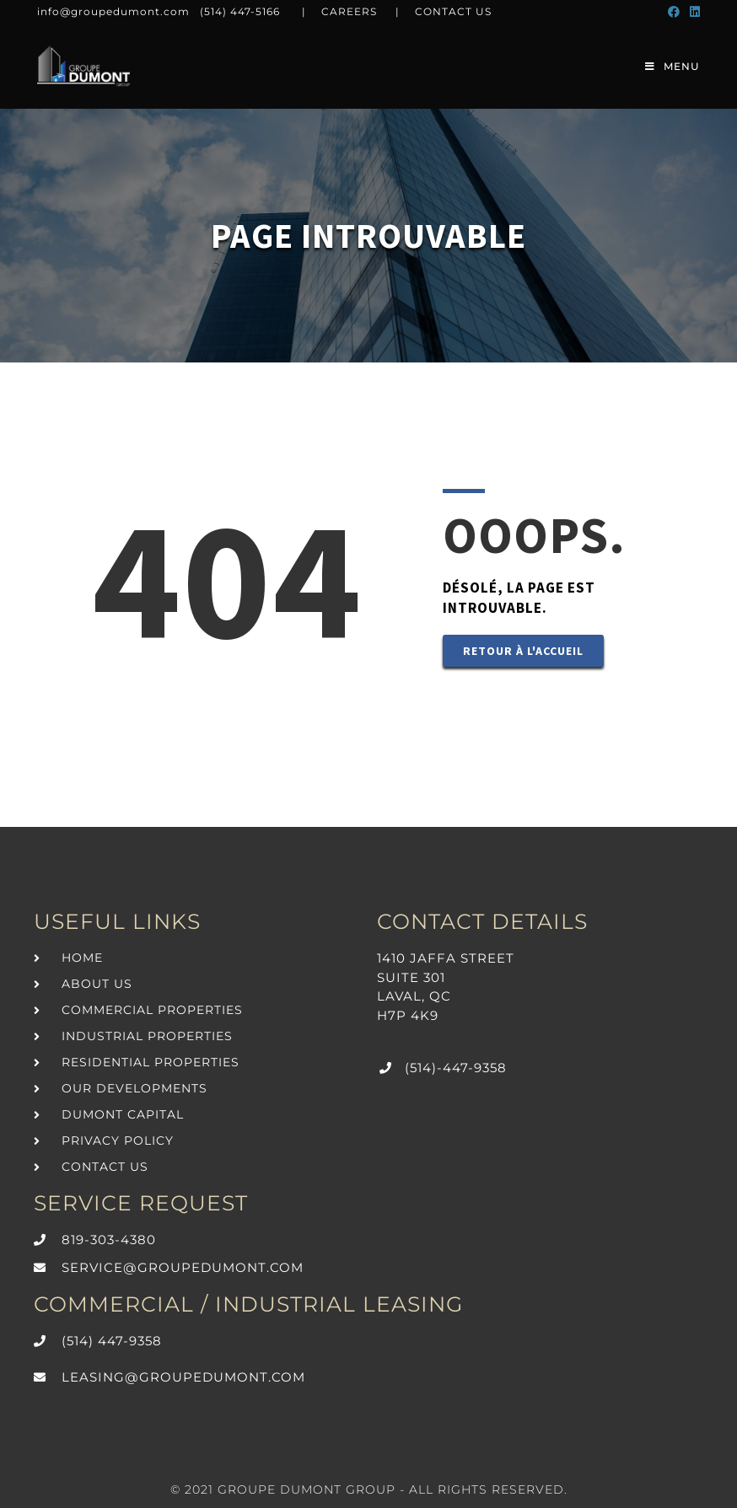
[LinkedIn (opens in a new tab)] (692, 11)
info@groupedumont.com (113, 11)
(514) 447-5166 (240, 11)
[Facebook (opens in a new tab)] (674, 11)
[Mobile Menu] (672, 66)
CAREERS (349, 11)
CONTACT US (453, 11)
